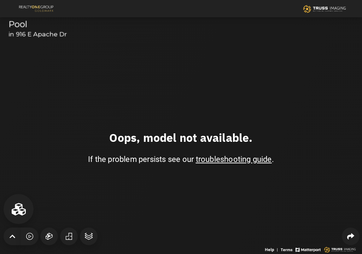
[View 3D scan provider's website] (340, 249)
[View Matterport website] (308, 249)
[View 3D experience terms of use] (287, 249)
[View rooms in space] (19, 209)
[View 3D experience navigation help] (272, 249)
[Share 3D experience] (351, 236)
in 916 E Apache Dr (37, 34)
